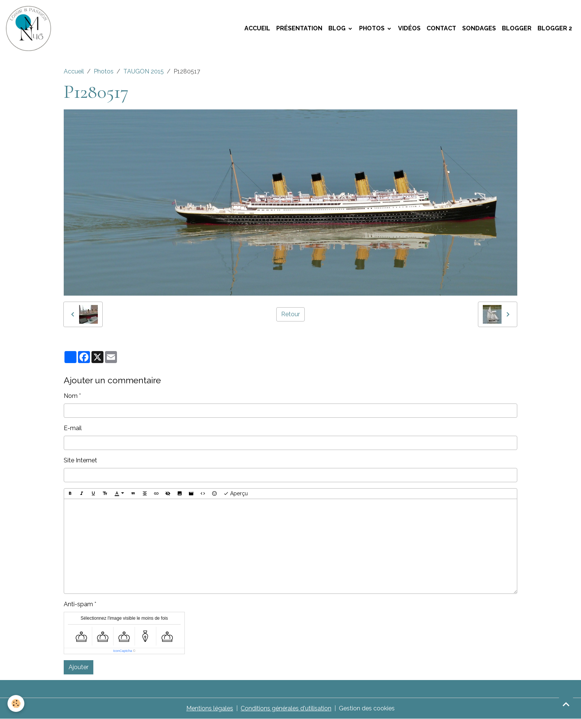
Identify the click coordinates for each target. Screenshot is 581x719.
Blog (337, 28)
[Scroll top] (566, 704)
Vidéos (409, 28)
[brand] (30, 28)
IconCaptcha (122, 651)
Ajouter (78, 667)
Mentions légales (209, 708)
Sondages (479, 28)
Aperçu (235, 493)
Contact (441, 28)
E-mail (73, 428)
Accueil (257, 28)
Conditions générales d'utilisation (286, 708)
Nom (71, 395)
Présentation (299, 28)
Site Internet (80, 460)
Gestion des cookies (367, 708)
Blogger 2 (555, 28)
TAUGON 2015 (143, 71)
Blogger (517, 28)
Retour (290, 314)
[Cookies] (15, 703)
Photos (372, 28)
